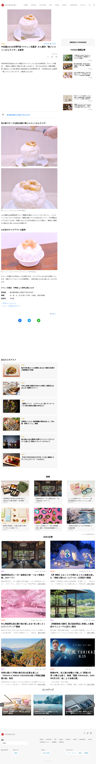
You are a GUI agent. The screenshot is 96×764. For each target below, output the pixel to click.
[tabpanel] (45, 705)
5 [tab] (52, 718)
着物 (80, 753)
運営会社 (61, 742)
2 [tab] (44, 718)
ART (50, 5)
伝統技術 (86, 753)
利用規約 (54, 742)
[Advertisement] (29, 340)
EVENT (64, 5)
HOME (26, 5)
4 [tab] (49, 718)
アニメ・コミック (72, 753)
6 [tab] (55, 718)
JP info (83, 5)
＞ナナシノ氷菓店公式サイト (11, 306)
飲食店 (15, 753)
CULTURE (43, 5)
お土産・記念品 (46, 753)
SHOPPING (73, 5)
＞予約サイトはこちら (8, 303)
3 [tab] (47, 718)
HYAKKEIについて (44, 742)
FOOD (57, 5)
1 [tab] (41, 718)
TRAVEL (33, 5)
